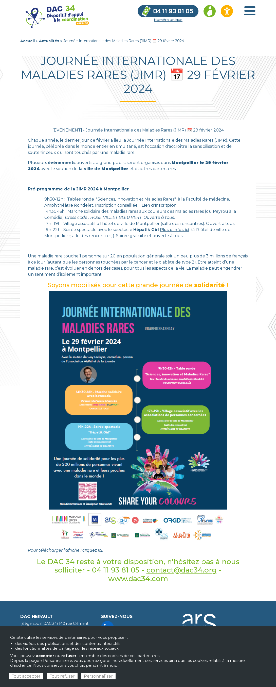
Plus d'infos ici (174, 229)
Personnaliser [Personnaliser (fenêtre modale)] (98, 676)
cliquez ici (92, 550)
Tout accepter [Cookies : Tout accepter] (26, 676)
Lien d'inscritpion (158, 205)
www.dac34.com (138, 578)
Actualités (49, 41)
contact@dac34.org (181, 570)
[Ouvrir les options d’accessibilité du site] (227, 11)
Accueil (27, 41)
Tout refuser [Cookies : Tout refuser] (62, 676)
